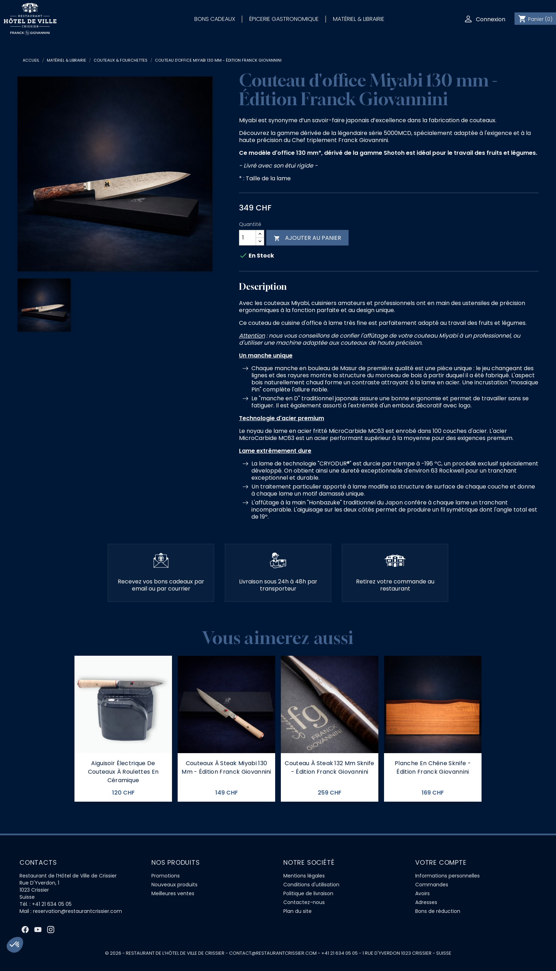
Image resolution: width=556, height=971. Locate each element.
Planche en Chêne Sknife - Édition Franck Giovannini (433, 767)
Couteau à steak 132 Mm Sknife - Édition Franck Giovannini (329, 767)
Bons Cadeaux (214, 19)
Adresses (426, 902)
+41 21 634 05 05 (52, 904)
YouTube (38, 929)
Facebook (25, 929)
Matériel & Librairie (358, 19)
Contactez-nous (304, 902)
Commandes (431, 884)
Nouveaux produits (174, 884)
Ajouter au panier (307, 238)
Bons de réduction (437, 911)
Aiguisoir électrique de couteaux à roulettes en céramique (123, 771)
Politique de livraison (308, 893)
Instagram (50, 929)
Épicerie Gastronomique (284, 19)
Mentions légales (304, 875)
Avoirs (422, 893)
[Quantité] (247, 237)
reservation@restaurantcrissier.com (77, 911)
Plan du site (297, 911)
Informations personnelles (447, 875)
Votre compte (441, 862)
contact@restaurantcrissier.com (273, 953)
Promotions (165, 875)
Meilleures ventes (172, 893)
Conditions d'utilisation (311, 884)
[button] (14, 944)
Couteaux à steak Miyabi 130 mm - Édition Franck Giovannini (226, 767)
